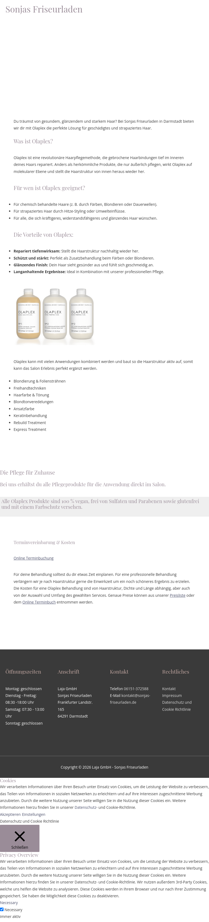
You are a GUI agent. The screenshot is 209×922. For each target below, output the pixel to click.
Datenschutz (85, 807)
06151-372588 (136, 688)
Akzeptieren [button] (10, 814)
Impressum (172, 695)
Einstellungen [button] (33, 814)
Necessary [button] (9, 902)
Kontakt (169, 688)
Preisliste (177, 595)
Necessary (13, 909)
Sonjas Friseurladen (43, 9)
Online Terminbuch (39, 602)
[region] (104, 52)
